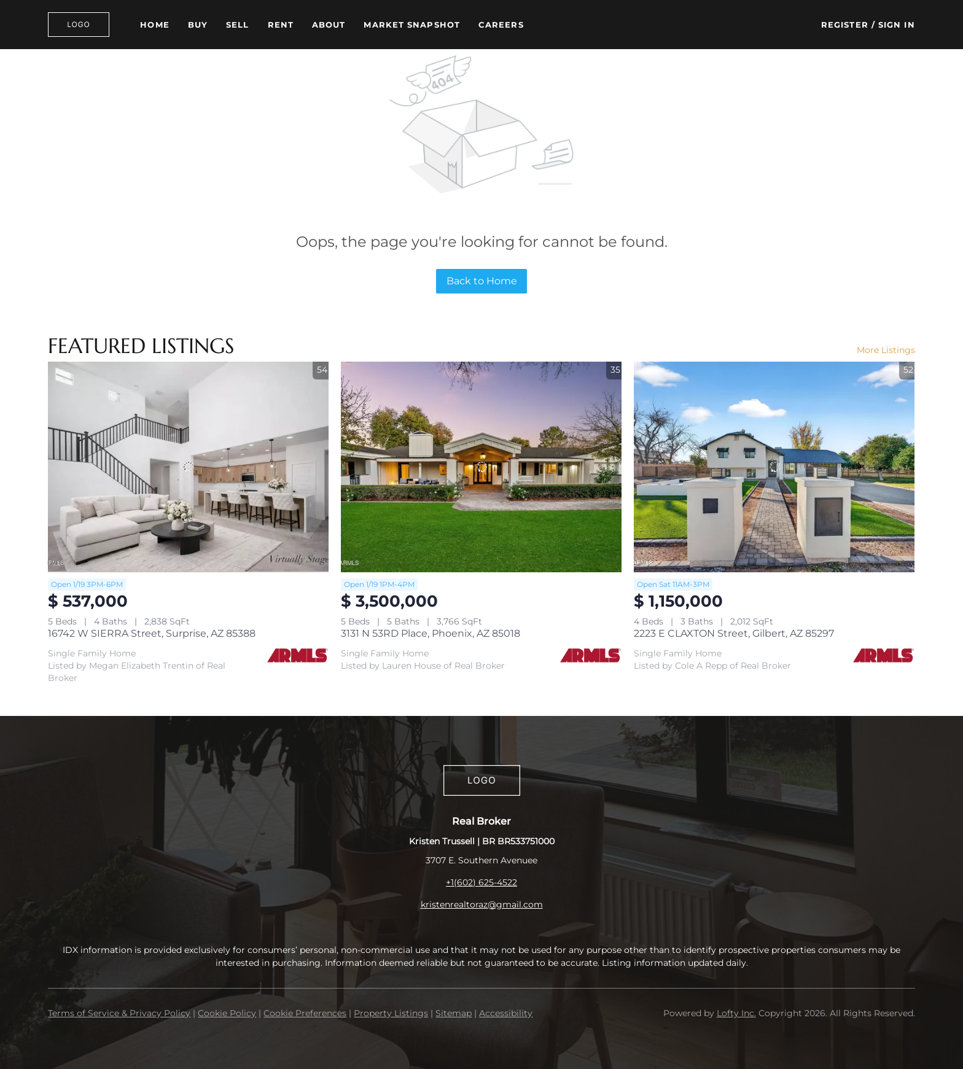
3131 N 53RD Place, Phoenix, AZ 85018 (430, 633)
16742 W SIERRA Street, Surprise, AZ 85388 (151, 633)
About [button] (329, 24)
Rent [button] (281, 24)
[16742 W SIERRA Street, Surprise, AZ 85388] (188, 467)
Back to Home (481, 281)
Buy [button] (198, 24)
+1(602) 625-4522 (481, 882)
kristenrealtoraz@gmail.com (482, 904)
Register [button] (844, 24)
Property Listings (391, 1013)
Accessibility (505, 1013)
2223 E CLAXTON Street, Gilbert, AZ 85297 (734, 633)
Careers (501, 24)
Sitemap (453, 1013)
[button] (78, 24)
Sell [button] (237, 24)
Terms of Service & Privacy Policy (119, 1013)
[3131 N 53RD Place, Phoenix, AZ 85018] (481, 467)
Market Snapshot (412, 24)
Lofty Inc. (736, 1013)
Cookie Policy (227, 1013)
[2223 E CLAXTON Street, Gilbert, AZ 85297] (774, 467)
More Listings (886, 350)
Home (154, 24)
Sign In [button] (896, 24)
